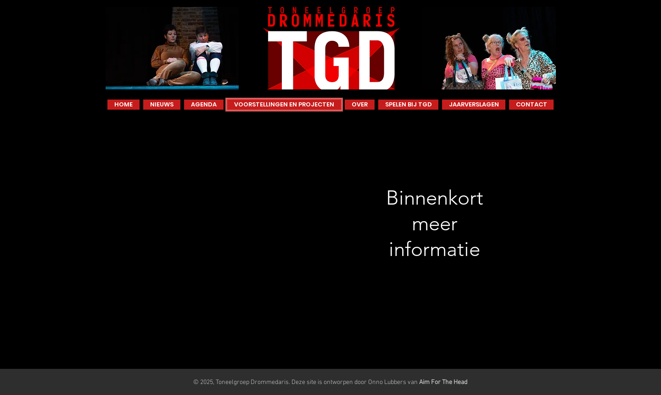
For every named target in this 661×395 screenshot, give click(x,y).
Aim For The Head (443, 382)
